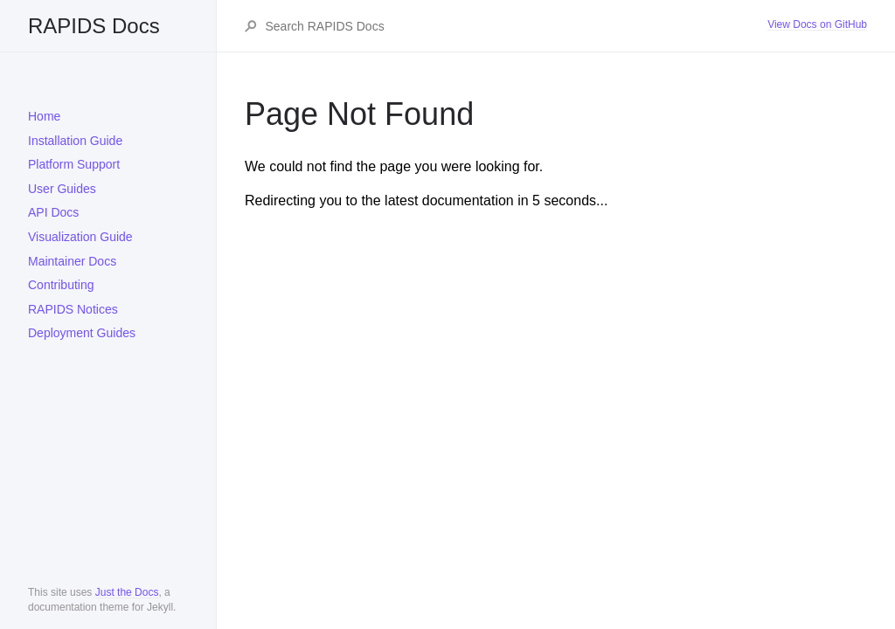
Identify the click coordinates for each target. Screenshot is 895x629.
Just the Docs (127, 592)
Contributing (61, 285)
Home (44, 116)
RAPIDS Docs (94, 26)
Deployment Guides (81, 333)
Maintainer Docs (72, 261)
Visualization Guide (80, 237)
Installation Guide (75, 141)
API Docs (53, 212)
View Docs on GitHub (817, 24)
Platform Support (74, 164)
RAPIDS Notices (73, 309)
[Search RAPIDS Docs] (516, 26)
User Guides (62, 189)
